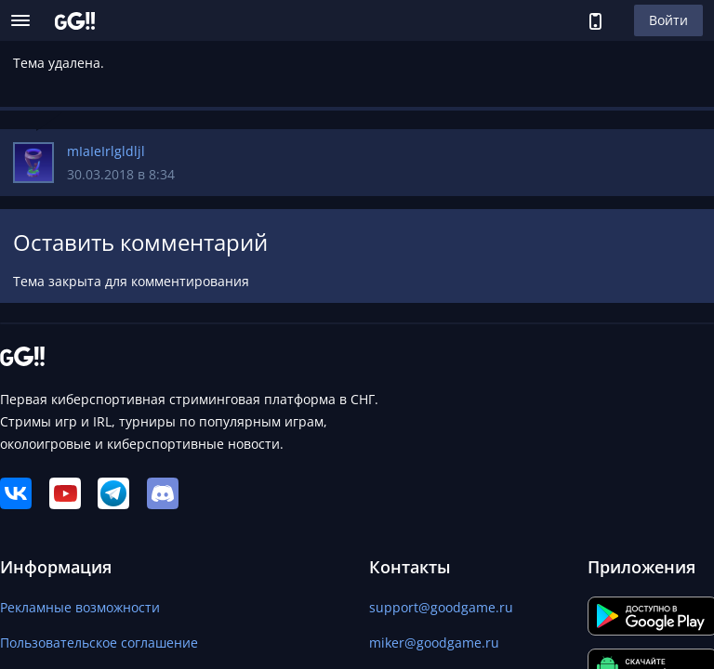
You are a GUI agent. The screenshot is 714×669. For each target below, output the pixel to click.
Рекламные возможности (80, 607)
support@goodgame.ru (441, 607)
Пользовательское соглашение (99, 642)
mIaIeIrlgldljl (106, 151)
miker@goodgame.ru (434, 642)
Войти (668, 20)
